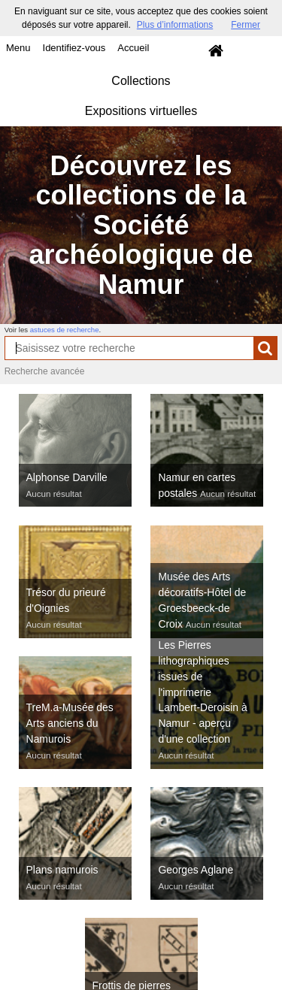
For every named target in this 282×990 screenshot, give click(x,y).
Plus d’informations (175, 25)
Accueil (133, 47)
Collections (140, 80)
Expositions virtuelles (141, 110)
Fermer (245, 25)
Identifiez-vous (74, 47)
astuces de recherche (64, 329)
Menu (18, 47)
